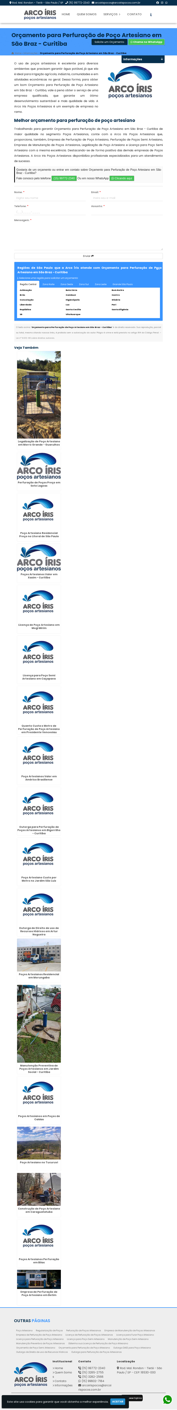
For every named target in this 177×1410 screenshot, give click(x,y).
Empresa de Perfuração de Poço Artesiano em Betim (38, 1294)
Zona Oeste (66, 284)
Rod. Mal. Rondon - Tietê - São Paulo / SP (37, 2)
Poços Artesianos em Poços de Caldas (39, 1118)
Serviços (111, 14)
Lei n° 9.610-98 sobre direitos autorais (35, 338)
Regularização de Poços (49, 1331)
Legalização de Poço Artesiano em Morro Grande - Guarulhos (39, 443)
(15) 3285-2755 (93, 1373)
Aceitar (117, 1401)
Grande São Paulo (123, 284)
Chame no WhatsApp (146, 42)
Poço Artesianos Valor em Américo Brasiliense (39, 778)
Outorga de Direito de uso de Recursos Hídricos (42, 1352)
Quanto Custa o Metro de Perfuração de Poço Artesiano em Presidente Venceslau (39, 730)
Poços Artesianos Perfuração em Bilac (39, 1261)
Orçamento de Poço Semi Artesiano (35, 1348)
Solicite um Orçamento (109, 42)
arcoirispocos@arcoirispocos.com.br (117, 2)
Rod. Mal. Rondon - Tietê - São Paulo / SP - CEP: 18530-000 (139, 1371)
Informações (64, 1386)
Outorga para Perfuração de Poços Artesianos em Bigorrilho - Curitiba (38, 831)
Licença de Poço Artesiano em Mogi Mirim (39, 627)
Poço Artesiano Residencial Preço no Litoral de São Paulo (39, 535)
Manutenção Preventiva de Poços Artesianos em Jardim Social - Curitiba (39, 1069)
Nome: (19, 193)
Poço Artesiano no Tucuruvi (39, 1163)
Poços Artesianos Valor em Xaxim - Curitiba (39, 576)
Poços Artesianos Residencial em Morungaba (39, 976)
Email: (96, 193)
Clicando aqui (121, 178)
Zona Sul (84, 284)
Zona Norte (48, 284)
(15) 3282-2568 (92, 1377)
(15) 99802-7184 (93, 1382)
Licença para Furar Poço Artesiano (135, 1335)
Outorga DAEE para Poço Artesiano (132, 1348)
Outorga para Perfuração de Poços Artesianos (96, 1352)
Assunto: (98, 207)
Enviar (88, 256)
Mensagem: (22, 221)
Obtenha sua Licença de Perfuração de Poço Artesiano (98, 1343)
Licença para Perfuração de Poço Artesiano (40, 1339)
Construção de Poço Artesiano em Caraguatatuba (39, 1210)
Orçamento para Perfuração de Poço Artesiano (84, 1348)
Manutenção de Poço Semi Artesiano (128, 1339)
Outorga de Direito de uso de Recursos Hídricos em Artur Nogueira (39, 932)
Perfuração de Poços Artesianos (83, 1331)
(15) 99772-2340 (79, 2)
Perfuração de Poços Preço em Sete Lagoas (39, 484)
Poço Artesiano (24, 1331)
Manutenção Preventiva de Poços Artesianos (40, 1343)
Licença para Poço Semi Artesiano (85, 1339)
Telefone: (21, 207)
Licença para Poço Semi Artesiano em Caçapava (39, 677)
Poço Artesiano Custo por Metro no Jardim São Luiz (39, 879)
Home (66, 14)
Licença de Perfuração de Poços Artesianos (89, 1335)
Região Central (28, 284)
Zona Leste (100, 284)
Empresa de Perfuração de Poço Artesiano (39, 1335)
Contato (134, 14)
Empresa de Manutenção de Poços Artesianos (129, 1331)
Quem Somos (87, 14)
